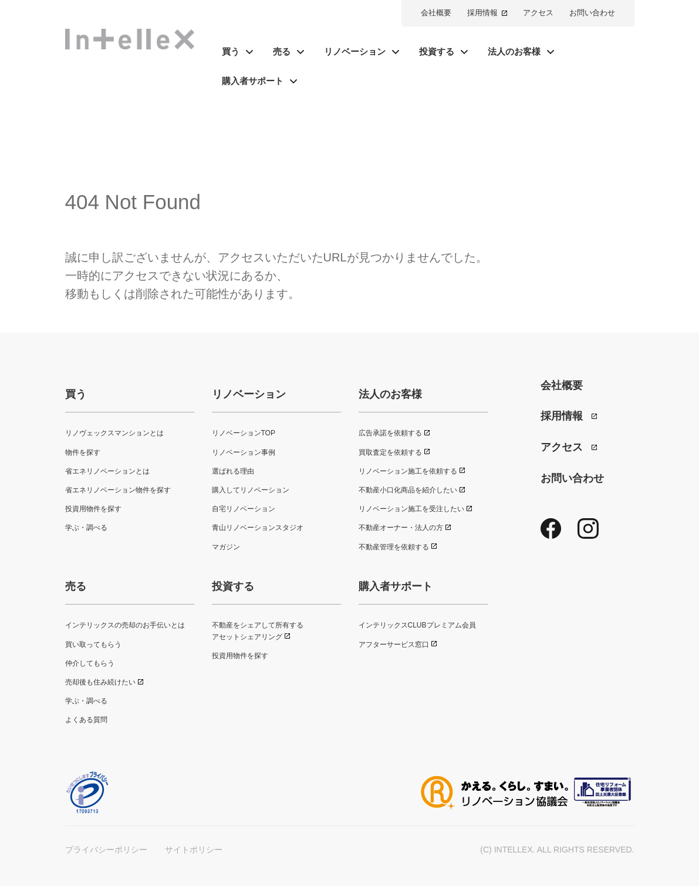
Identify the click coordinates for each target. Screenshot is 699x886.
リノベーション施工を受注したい (411, 509)
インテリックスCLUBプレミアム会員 (417, 625)
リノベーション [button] (355, 51)
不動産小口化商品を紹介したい (408, 490)
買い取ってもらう (93, 644)
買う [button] (230, 51)
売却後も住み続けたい (100, 682)
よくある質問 (86, 720)
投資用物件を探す (93, 509)
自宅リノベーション (243, 509)
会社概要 (436, 12)
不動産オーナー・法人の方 (401, 527)
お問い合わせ (592, 12)
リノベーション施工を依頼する (408, 471)
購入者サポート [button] (252, 81)
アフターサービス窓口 (394, 644)
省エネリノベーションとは (107, 471)
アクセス (538, 12)
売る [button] (282, 51)
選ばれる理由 (233, 471)
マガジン (226, 547)
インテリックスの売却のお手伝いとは (125, 625)
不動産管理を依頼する (394, 547)
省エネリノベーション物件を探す (118, 490)
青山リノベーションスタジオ (257, 527)
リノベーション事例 (243, 452)
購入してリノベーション (250, 490)
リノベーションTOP (243, 433)
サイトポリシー (193, 849)
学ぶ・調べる (86, 527)
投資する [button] (436, 51)
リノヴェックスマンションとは (114, 433)
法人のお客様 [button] (514, 51)
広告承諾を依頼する (390, 433)
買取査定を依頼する (390, 452)
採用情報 (482, 12)
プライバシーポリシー (106, 849)
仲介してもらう (89, 663)
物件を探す (82, 452)
